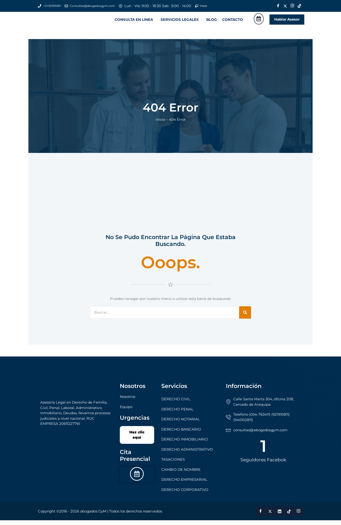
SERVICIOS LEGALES (180, 22)
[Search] (245, 317)
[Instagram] (292, 5)
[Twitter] (285, 5)
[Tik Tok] (299, 5)
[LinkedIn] (279, 516)
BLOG (211, 22)
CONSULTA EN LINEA (134, 22)
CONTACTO (232, 22)
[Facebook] (278, 5)
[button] (135, 22)
